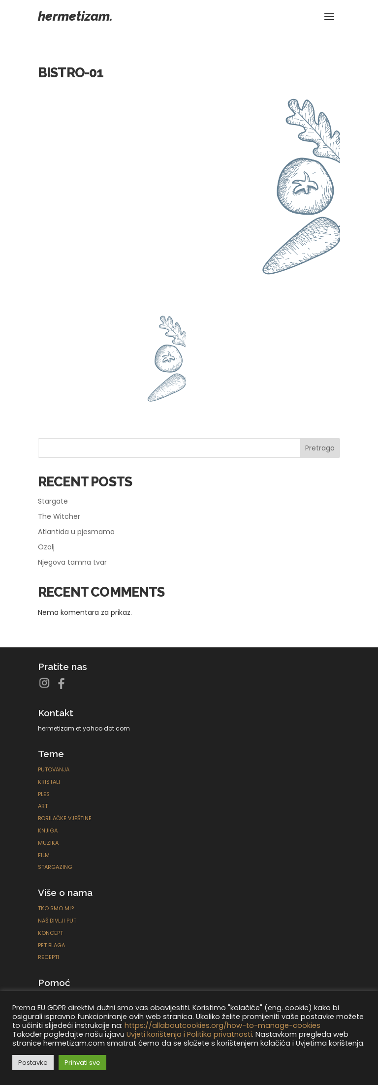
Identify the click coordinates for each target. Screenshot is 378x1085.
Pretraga (320, 448)
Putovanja (53, 769)
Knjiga (48, 830)
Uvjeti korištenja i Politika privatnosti (189, 1034)
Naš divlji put (57, 921)
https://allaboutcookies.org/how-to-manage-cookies (222, 1025)
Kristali (49, 782)
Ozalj (46, 547)
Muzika (48, 843)
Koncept (50, 933)
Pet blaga (51, 945)
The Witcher (59, 516)
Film (44, 855)
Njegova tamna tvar (72, 562)
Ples (44, 794)
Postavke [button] (33, 1062)
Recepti (48, 957)
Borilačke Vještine (65, 818)
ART (43, 806)
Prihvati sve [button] (82, 1062)
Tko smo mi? (56, 908)
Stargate (53, 501)
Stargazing (55, 867)
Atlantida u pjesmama (76, 532)
